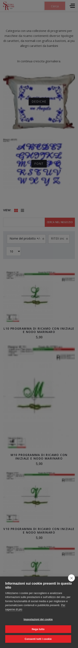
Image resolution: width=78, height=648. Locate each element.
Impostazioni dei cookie (38, 619)
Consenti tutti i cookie (38, 639)
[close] (71, 577)
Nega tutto (38, 629)
